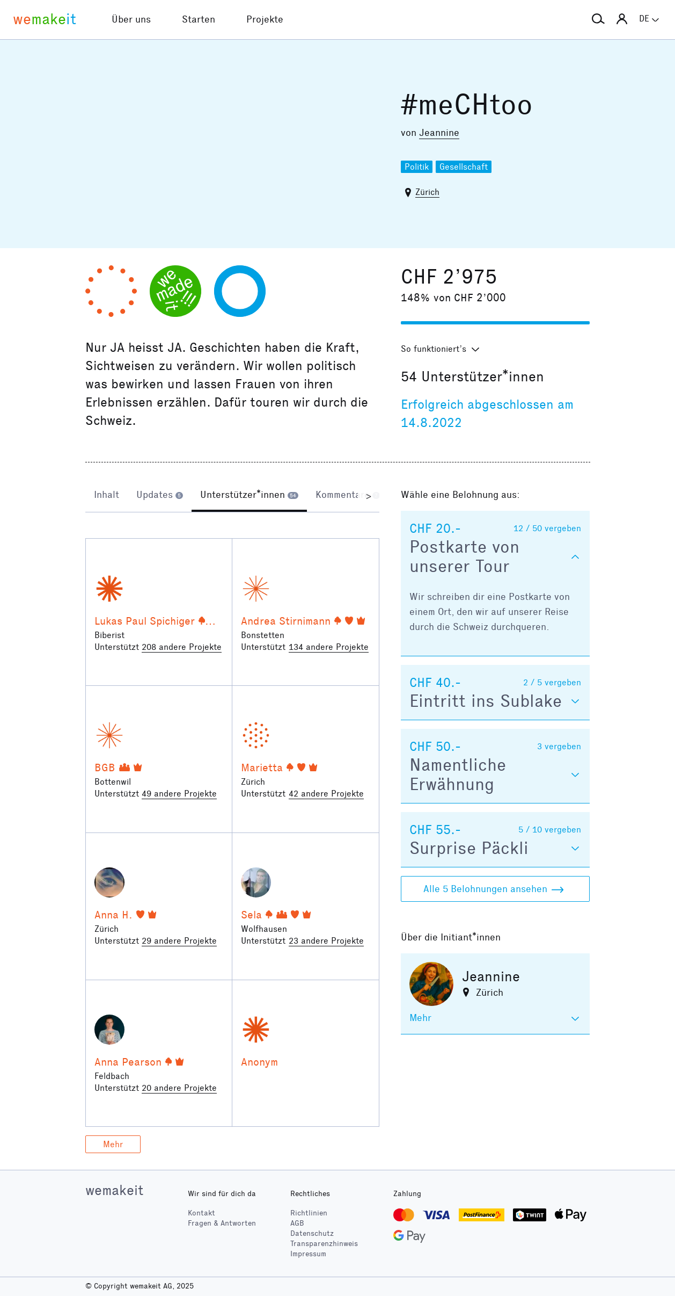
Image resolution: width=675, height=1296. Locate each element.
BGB (104, 767)
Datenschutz (312, 1233)
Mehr (113, 1144)
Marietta (262, 767)
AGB (297, 1223)
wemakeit (114, 1190)
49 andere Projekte (179, 793)
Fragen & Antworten (222, 1223)
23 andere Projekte (326, 941)
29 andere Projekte (179, 941)
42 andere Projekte (326, 793)
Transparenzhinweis (324, 1243)
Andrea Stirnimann (286, 620)
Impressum (308, 1253)
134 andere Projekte (329, 647)
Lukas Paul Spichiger (144, 620)
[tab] (106, 496)
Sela (251, 914)
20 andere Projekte (179, 1088)
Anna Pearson (128, 1061)
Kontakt (201, 1213)
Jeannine (439, 133)
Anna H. (113, 914)
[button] (598, 19)
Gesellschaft (463, 167)
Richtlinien (308, 1213)
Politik (417, 167)
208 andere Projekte (182, 647)
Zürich (427, 192)
